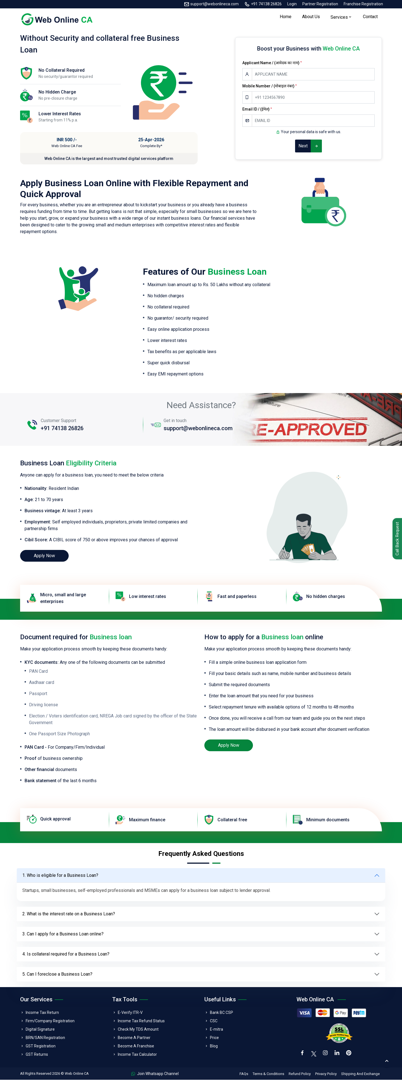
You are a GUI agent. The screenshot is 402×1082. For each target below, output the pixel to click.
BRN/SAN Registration (45, 1039)
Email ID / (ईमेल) (257, 111)
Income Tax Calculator (137, 1056)
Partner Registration (320, 4)
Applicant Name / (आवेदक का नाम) (272, 65)
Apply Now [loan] (44, 557)
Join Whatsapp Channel (155, 1076)
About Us (311, 17)
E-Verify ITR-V (130, 1014)
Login (292, 4)
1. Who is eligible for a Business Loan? (60, 877)
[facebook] (302, 1056)
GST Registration (41, 1048)
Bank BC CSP (221, 1014)
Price (214, 1039)
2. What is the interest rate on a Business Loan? (68, 915)
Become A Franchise (136, 1048)
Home (285, 17)
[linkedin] (338, 1056)
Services (339, 18)
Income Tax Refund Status (141, 1023)
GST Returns (37, 1056)
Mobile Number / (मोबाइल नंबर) (269, 88)
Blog (214, 1048)
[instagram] (326, 1056)
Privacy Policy (326, 1076)
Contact (370, 17)
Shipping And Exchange (360, 1076)
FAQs (244, 1076)
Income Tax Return (42, 1014)
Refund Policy (300, 1076)
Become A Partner (134, 1039)
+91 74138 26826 (266, 4)
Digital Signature (40, 1031)
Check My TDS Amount (138, 1031)
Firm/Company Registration (50, 1023)
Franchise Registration (363, 4)
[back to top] (387, 1061)
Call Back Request (396, 539)
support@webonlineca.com (214, 4)
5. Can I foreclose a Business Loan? (57, 976)
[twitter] (314, 1055)
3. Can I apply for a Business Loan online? (63, 936)
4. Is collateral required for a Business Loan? (65, 956)
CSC (213, 1023)
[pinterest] (350, 1056)
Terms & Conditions (268, 1076)
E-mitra (216, 1031)
